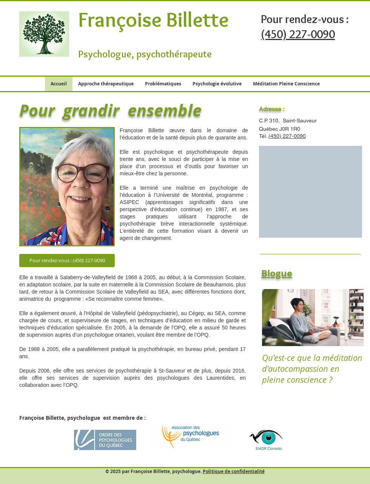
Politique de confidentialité (234, 471)
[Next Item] (351, 317)
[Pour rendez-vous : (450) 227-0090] (67, 260)
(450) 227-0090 (287, 136)
